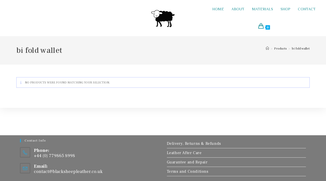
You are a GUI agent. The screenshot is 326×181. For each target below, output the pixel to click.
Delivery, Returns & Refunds (194, 143)
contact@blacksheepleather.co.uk (68, 171)
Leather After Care (184, 152)
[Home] (267, 49)
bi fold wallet (301, 49)
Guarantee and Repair (187, 162)
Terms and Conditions (188, 171)
